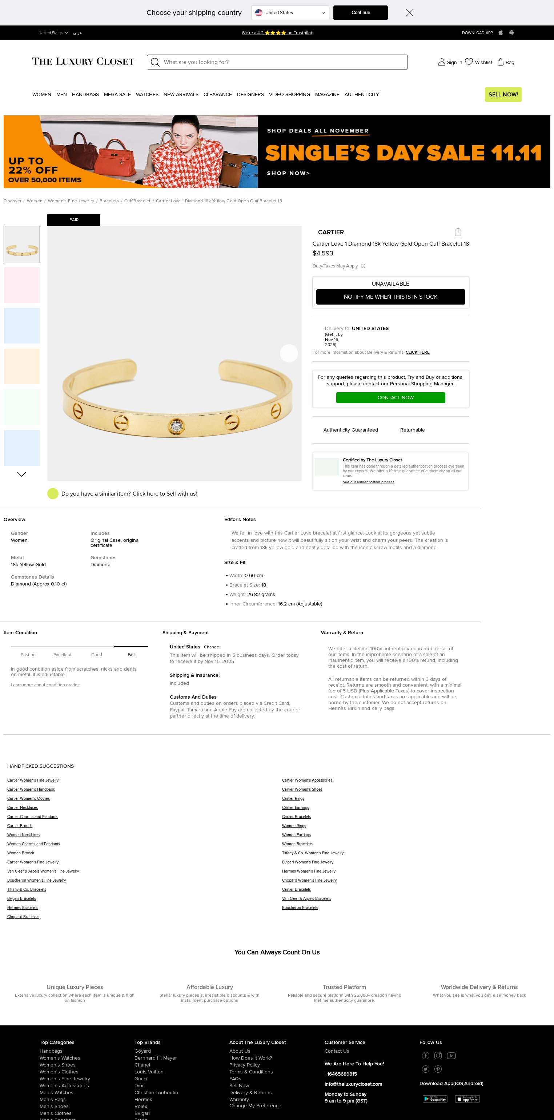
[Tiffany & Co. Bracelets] (144, 892)
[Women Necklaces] (144, 837)
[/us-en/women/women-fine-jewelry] (87, 1078)
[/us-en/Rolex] (182, 1106)
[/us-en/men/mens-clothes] (87, 1113)
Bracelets (109, 201)
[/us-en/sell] (276, 1085)
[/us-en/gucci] (182, 1078)
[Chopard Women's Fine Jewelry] (414, 882)
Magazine (327, 94)
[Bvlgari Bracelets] (144, 901)
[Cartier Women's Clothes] (144, 801)
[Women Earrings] (414, 837)
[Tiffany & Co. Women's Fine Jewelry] (414, 855)
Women (41, 94)
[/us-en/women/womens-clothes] (87, 1072)
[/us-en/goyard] (182, 1051)
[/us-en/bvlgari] (182, 1113)
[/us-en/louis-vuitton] (182, 1072)
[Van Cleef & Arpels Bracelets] (414, 901)
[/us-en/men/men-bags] (87, 1099)
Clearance (218, 94)
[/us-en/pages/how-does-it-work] (276, 1058)
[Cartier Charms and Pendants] (144, 819)
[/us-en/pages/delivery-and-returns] (276, 1092)
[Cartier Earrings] (414, 810)
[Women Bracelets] (414, 846)
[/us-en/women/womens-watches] (87, 1058)
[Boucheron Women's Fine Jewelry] (144, 882)
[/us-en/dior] (182, 1085)
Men (61, 94)
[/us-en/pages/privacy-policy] (276, 1065)
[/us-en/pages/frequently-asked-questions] (276, 1078)
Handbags (85, 94)
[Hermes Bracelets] (144, 910)
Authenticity (362, 94)
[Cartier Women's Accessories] (414, 782)
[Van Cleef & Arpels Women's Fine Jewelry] (144, 873)
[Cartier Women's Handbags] (144, 792)
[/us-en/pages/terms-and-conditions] (276, 1072)
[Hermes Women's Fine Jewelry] (414, 873)
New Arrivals (181, 94)
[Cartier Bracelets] (414, 819)
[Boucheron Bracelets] (414, 910)
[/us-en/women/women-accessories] (87, 1085)
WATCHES (147, 94)
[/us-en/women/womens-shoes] (87, 1065)
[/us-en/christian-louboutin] (182, 1092)
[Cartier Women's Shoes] (414, 792)
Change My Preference (255, 1105)
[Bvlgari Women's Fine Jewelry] (414, 864)
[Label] (284, 62)
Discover (12, 201)
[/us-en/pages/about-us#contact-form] (372, 1051)
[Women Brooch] (144, 855)
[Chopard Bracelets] (144, 919)
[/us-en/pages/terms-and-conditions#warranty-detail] (276, 1099)
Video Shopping (289, 94)
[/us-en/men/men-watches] (87, 1092)
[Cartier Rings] (414, 801)
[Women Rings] (414, 828)
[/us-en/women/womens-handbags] (87, 1051)
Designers (250, 94)
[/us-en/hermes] (182, 1099)
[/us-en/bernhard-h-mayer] (182, 1058)
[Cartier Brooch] (144, 828)
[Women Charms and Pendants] (144, 846)
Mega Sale (117, 94)
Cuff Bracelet (137, 201)
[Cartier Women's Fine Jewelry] (144, 782)
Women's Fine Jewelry (71, 201)
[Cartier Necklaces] (144, 810)
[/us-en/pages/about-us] (276, 1051)
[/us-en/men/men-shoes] (87, 1106)
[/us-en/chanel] (182, 1065)
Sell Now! (503, 95)
